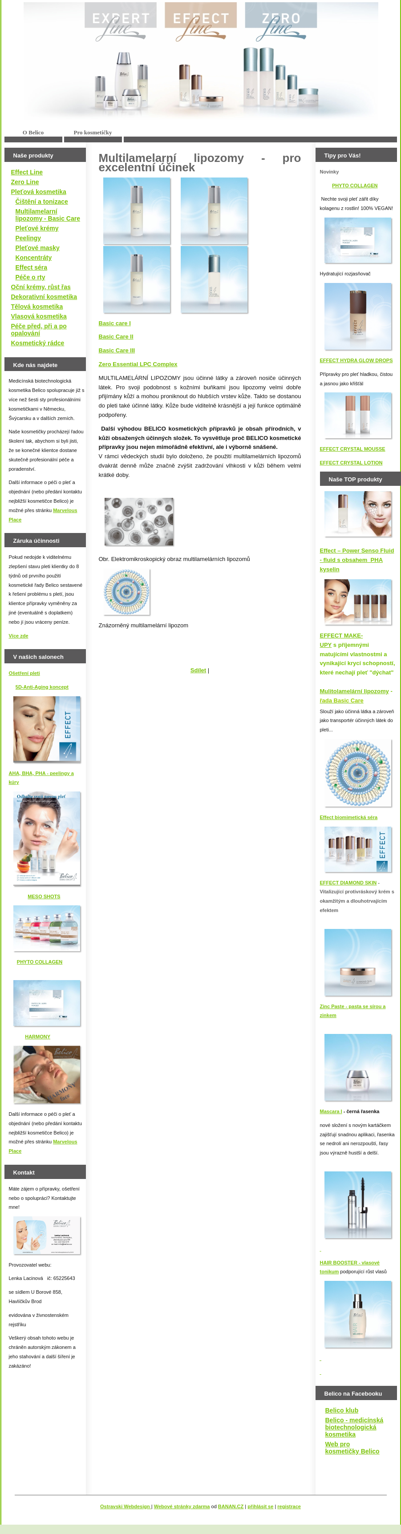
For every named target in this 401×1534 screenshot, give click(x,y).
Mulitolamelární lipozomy (354, 691)
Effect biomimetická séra (349, 817)
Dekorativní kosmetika (44, 296)
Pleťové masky (38, 247)
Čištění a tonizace (42, 201)
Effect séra (32, 267)
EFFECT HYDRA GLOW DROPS (356, 360)
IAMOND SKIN (360, 882)
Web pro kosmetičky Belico (352, 1448)
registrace (289, 1506)
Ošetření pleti (24, 673)
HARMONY (37, 1036)
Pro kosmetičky (92, 132)
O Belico (33, 132)
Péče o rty (30, 277)
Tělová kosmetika (37, 306)
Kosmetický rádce (38, 343)
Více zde (18, 635)
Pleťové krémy (37, 228)
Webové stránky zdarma (182, 1506)
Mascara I (331, 1111)
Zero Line (25, 182)
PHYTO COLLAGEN (39, 962)
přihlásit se (260, 1506)
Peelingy (28, 238)
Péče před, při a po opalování (39, 330)
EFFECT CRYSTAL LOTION (351, 462)
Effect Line (27, 172)
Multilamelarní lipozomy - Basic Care (48, 215)
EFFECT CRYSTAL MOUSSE (352, 449)
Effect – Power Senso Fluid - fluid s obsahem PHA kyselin (357, 560)
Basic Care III (117, 350)
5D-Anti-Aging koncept (42, 687)
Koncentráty (34, 257)
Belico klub (342, 1410)
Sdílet (198, 670)
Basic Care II (116, 336)
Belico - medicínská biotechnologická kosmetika (354, 1427)
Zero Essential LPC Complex (138, 364)
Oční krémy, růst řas (41, 287)
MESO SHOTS (44, 896)
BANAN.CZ (230, 1506)
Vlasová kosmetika (39, 316)
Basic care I (115, 323)
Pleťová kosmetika (38, 191)
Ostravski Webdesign (125, 1506)
